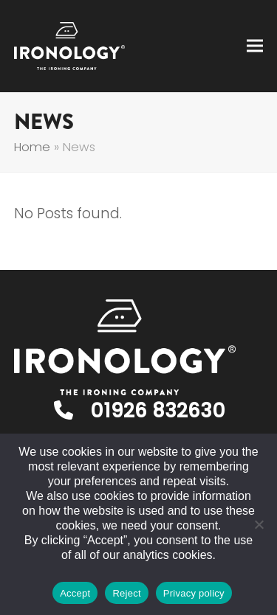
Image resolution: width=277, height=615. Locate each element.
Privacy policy (194, 593)
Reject (126, 593)
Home (32, 147)
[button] (255, 46)
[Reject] (258, 524)
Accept (75, 593)
